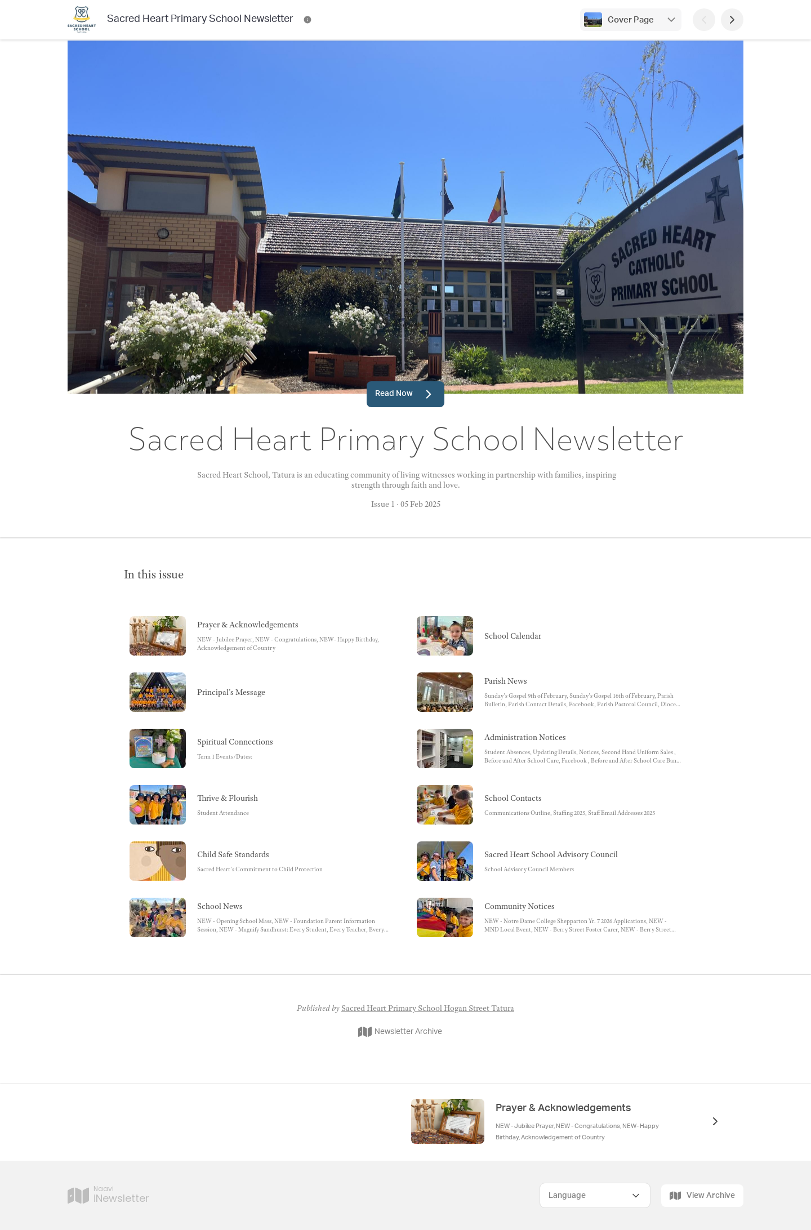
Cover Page (631, 20)
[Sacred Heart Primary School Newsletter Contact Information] (307, 19)
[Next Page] (732, 19)
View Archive (702, 1195)
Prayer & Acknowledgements (563, 1108)
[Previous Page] (704, 19)
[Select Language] (595, 1195)
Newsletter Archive (400, 1032)
